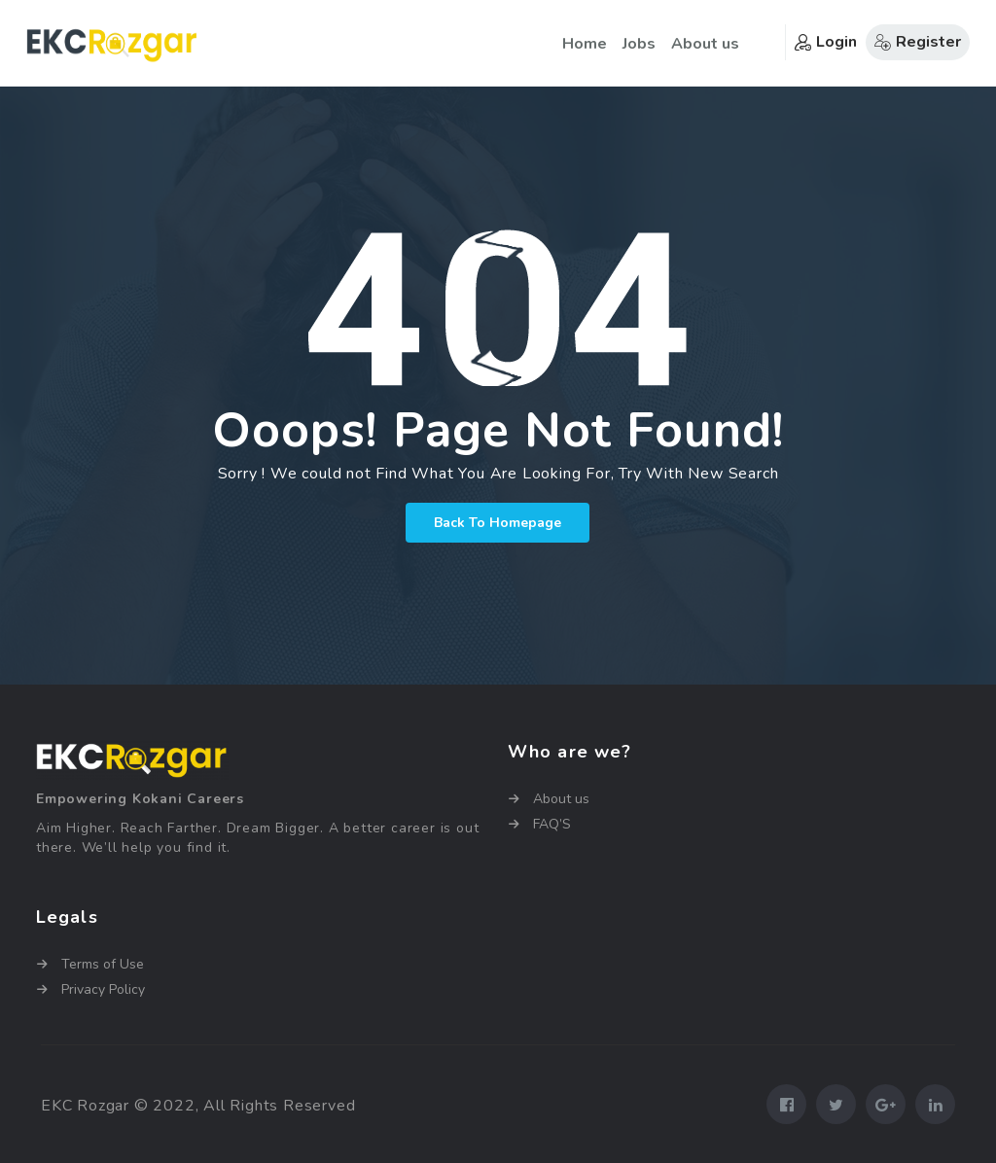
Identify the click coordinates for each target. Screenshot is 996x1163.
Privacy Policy (103, 989)
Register (917, 42)
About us (705, 43)
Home (584, 43)
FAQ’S (552, 824)
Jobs (639, 43)
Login (826, 42)
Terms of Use (102, 964)
